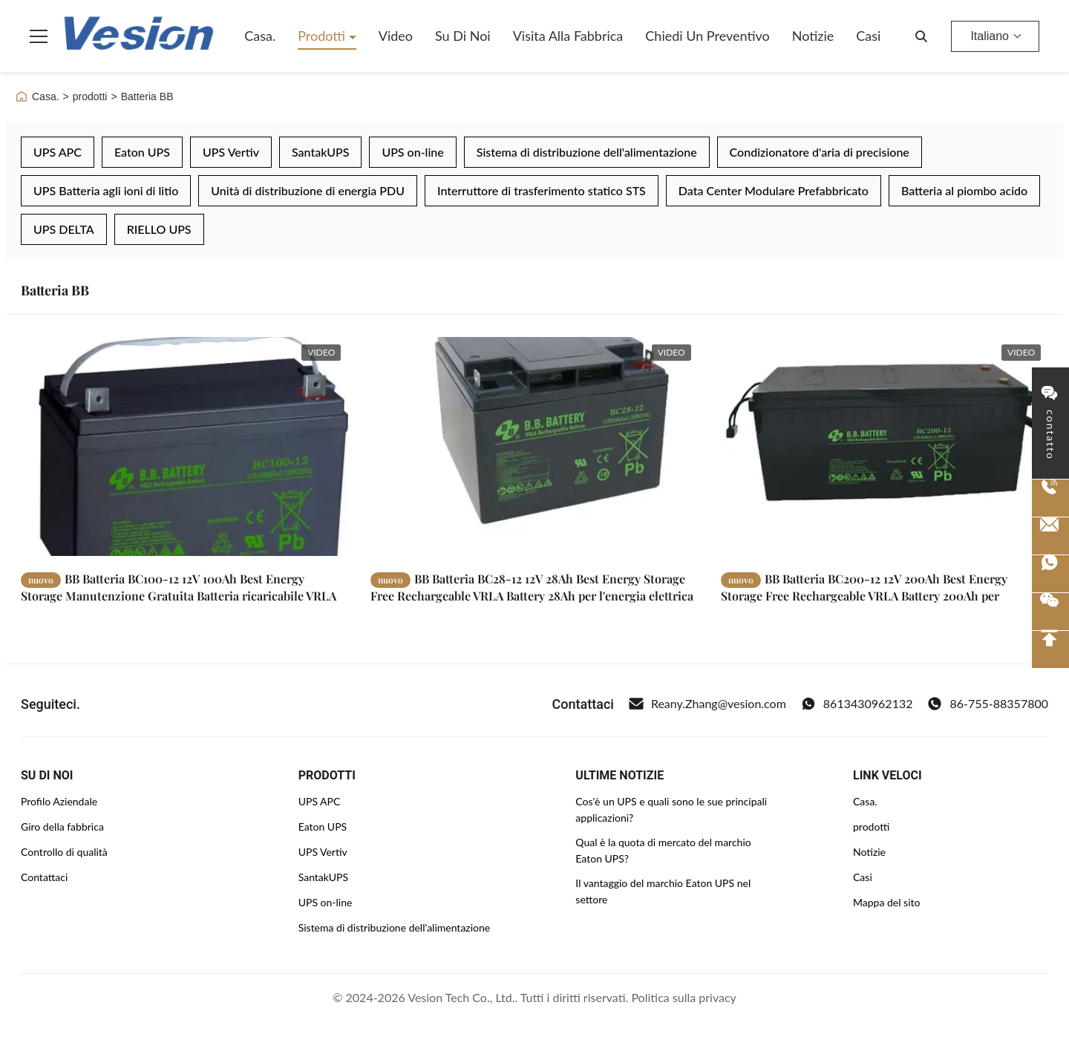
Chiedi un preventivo (707, 35)
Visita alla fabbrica (568, 35)
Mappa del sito (886, 902)
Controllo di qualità (64, 851)
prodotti (90, 96)
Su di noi (463, 35)
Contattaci (44, 877)
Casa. (259, 35)
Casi (868, 35)
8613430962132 (857, 703)
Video (396, 35)
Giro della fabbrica (62, 826)
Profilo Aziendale (59, 801)
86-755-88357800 (987, 703)
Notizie (813, 35)
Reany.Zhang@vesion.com (707, 703)
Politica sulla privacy (683, 997)
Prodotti (323, 35)
